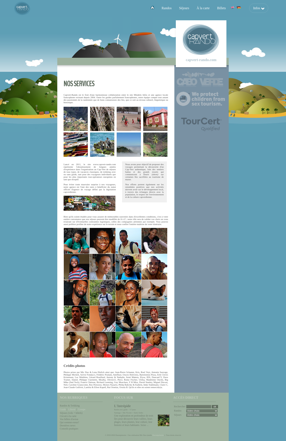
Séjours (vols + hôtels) (71, 412)
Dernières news (67, 425)
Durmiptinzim (158, 435)
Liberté (72, 409)
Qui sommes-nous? (69, 422)
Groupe (82, 409)
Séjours (184, 8)
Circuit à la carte (68, 416)
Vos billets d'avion (69, 419)
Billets (221, 8)
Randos (167, 8)
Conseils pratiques (69, 428)
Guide (63, 409)
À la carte (203, 8)
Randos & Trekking (70, 405)
